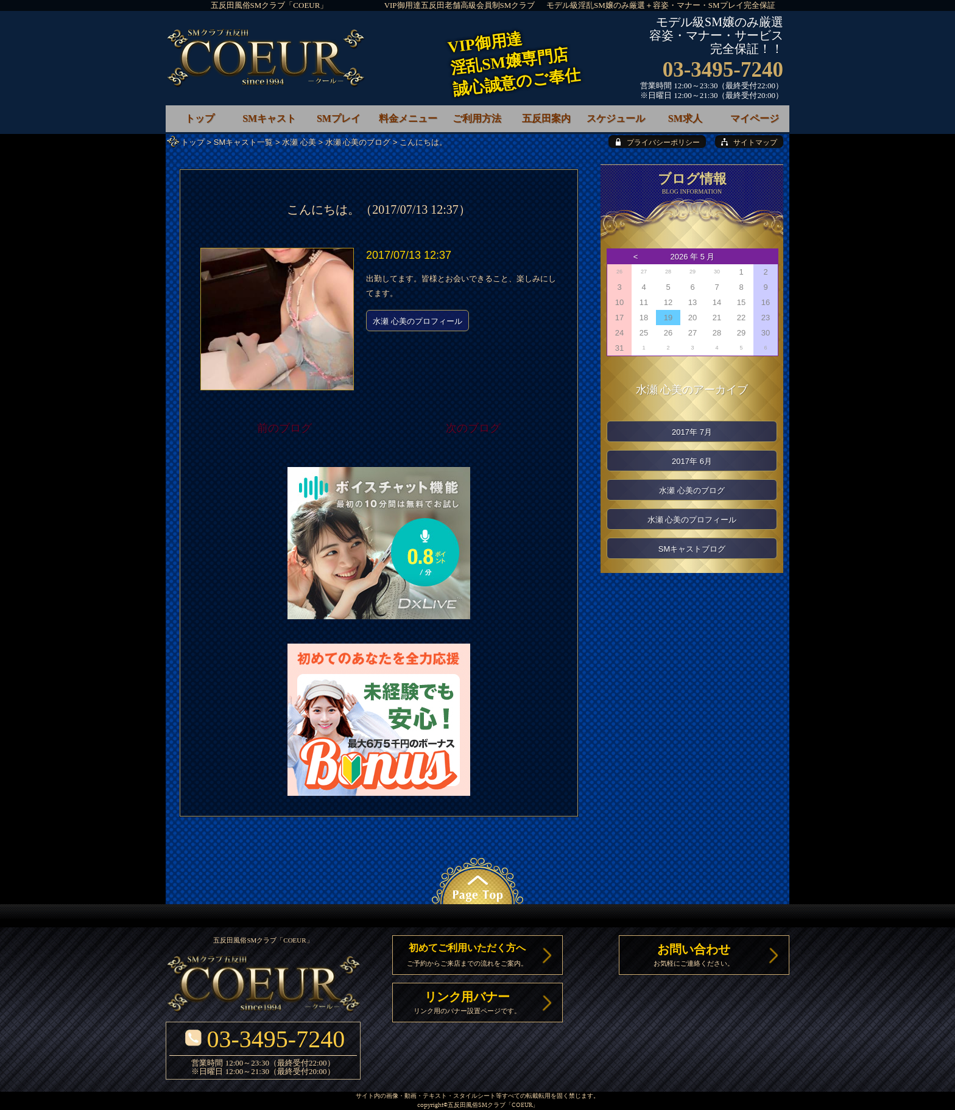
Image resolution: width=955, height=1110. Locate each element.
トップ (193, 142)
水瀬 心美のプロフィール (417, 321)
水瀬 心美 (299, 142)
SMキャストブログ (692, 548)
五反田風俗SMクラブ (477, 1105)
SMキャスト (269, 118)
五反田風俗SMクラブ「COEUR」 (269, 5)
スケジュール (616, 118)
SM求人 (685, 118)
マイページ (754, 118)
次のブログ (473, 428)
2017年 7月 (692, 432)
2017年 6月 (692, 461)
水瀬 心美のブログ (358, 142)
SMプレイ (339, 118)
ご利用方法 (477, 118)
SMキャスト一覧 (243, 142)
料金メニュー (408, 118)
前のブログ (284, 428)
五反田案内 (546, 118)
